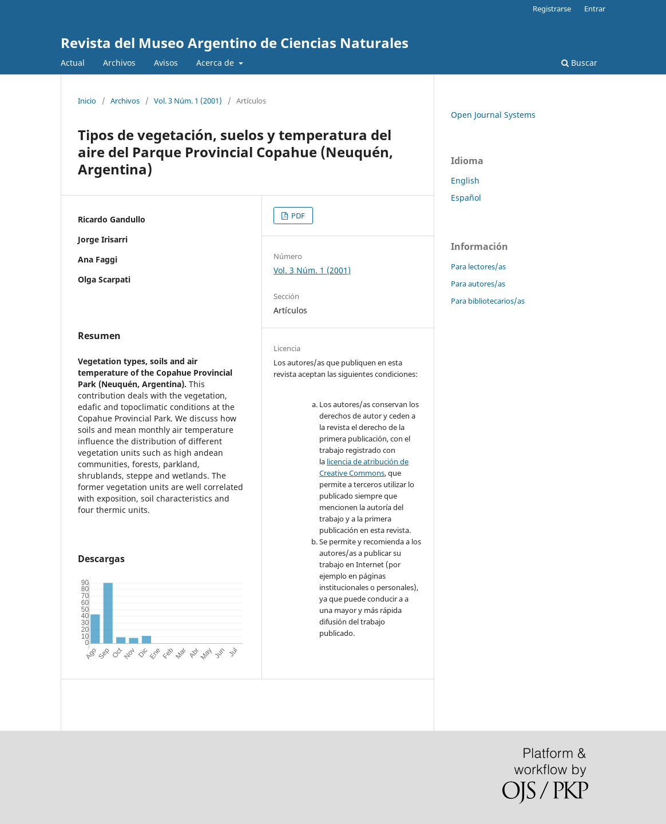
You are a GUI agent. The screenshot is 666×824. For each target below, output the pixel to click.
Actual (73, 62)
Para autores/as (478, 283)
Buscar (579, 62)
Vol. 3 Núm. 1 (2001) (188, 100)
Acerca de (216, 62)
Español (466, 197)
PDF (297, 215)
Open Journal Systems (493, 114)
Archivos (119, 62)
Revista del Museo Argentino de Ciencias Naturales (235, 42)
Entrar (594, 8)
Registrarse (552, 8)
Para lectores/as (478, 266)
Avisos (166, 62)
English (465, 180)
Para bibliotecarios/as (488, 301)
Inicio (87, 100)
